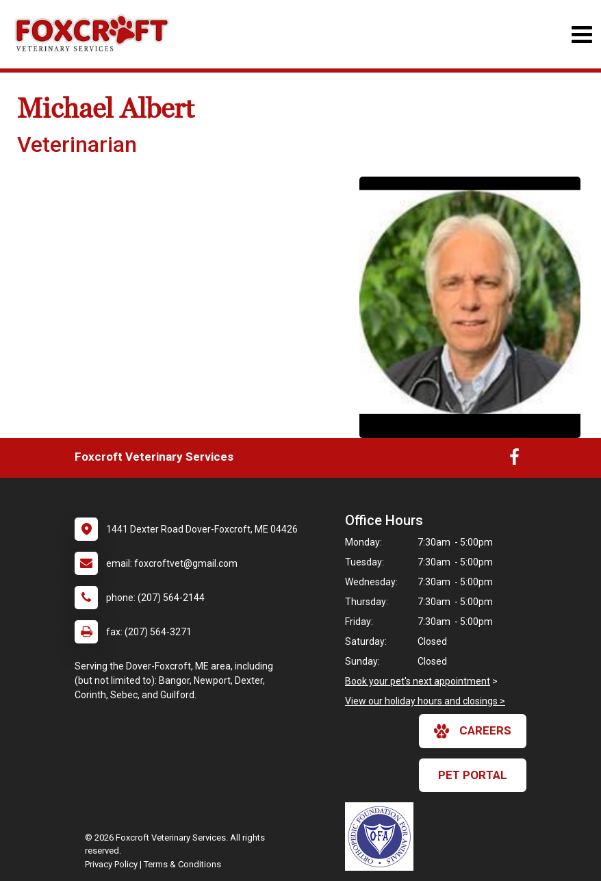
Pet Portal (472, 775)
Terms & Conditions (182, 864)
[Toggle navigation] (581, 35)
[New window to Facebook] (514, 460)
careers (472, 731)
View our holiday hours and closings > (425, 700)
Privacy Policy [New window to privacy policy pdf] (111, 864)
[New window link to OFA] (382, 836)
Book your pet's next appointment (417, 681)
